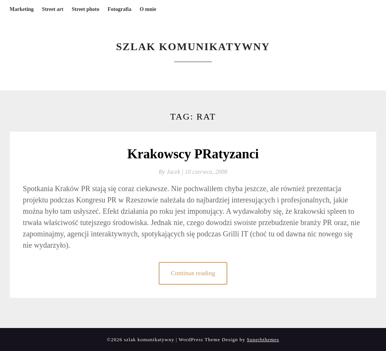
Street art (52, 9)
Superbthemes (263, 339)
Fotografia (119, 9)
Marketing (22, 9)
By (172, 172)
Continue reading (193, 273)
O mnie (147, 9)
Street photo (85, 9)
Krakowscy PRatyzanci (193, 154)
